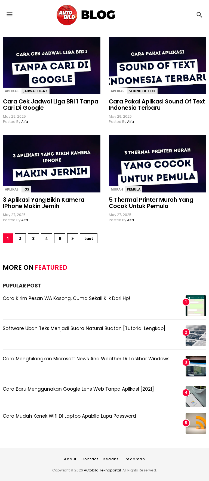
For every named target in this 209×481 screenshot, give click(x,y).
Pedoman (135, 459)
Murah (117, 189)
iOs (26, 189)
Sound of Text (142, 91)
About (70, 459)
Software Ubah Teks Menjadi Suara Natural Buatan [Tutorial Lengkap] (84, 328)
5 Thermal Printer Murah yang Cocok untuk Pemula (151, 203)
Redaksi (111, 459)
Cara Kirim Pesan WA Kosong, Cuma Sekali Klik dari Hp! (66, 298)
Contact (90, 459)
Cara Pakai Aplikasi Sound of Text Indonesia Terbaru (157, 104)
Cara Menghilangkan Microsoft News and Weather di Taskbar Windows (86, 358)
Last (88, 238)
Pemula (133, 189)
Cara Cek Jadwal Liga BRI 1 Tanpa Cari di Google (50, 104)
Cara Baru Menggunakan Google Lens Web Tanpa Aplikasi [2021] (78, 389)
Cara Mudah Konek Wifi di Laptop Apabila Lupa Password (69, 416)
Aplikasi (12, 91)
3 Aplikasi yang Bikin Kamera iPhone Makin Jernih (43, 203)
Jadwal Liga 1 (35, 91)
